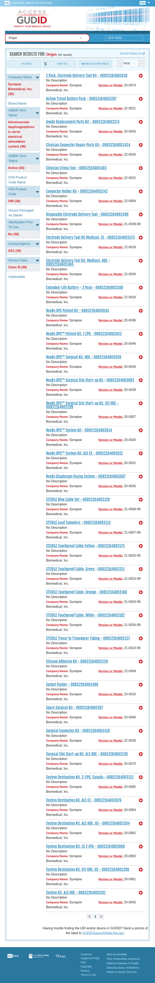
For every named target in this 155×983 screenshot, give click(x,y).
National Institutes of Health (123, 963)
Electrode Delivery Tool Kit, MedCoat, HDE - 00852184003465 (78, 262)
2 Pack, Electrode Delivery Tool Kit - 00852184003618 (86, 75)
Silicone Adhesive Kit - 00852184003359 (77, 661)
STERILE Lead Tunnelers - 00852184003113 (78, 522)
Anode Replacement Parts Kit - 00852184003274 (82, 121)
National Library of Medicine (32, 3)
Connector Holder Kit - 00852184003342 (77, 191)
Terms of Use (88, 974)
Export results (130, 53)
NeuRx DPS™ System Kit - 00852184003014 (79, 430)
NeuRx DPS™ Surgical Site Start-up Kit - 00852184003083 (90, 380)
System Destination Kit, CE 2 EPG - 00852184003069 (85, 846)
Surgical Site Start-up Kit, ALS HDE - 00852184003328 (87, 754)
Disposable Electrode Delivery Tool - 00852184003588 (87, 214)
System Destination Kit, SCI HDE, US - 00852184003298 (87, 869)
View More (115, 38)
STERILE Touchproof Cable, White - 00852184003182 (85, 615)
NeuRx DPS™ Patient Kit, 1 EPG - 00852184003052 (84, 333)
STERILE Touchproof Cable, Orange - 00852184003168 (86, 592)
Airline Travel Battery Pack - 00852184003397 (81, 98)
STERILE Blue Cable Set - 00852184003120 (78, 499)
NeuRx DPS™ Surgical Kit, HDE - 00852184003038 (83, 357)
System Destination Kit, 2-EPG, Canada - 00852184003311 (90, 777)
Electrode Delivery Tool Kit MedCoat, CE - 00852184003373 (90, 237)
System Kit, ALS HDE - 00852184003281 (76, 892)
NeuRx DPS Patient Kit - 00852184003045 (77, 310)
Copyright (86, 966)
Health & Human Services (122, 971)
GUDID (32, 18)
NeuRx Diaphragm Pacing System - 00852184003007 (86, 476)
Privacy (85, 970)
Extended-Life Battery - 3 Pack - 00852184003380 (84, 287)
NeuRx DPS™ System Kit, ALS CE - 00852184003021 (84, 453)
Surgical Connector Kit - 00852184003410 (78, 730)
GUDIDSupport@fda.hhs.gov (103, 933)
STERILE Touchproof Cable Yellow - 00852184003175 (85, 545)
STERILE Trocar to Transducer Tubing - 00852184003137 (88, 638)
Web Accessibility (117, 954)
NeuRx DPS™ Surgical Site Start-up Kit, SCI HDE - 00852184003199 (82, 405)
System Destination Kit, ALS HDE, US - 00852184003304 (88, 823)
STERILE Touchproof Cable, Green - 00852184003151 (85, 569)
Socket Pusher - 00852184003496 (72, 684)
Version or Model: (110, 85)
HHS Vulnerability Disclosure (123, 958)
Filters (26, 63)
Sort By (62, 63)
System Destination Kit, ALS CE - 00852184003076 (83, 800)
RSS (83, 962)
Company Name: (57, 85)
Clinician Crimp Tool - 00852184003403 (76, 168)
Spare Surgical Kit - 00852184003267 (74, 707)
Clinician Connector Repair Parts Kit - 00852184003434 (88, 144)
